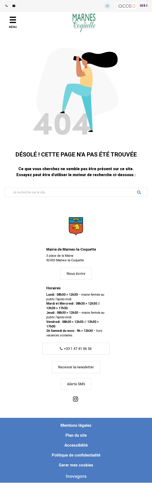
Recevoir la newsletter (76, 367)
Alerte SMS (76, 384)
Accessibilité (76, 445)
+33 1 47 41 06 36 (76, 349)
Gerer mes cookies (76, 465)
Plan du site (76, 435)
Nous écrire (76, 273)
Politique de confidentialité (76, 455)
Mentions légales (76, 425)
